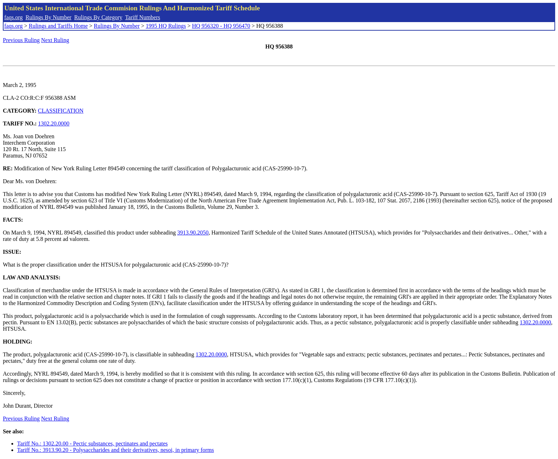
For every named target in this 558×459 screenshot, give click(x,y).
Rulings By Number (49, 17)
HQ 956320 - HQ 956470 (221, 26)
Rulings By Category (98, 17)
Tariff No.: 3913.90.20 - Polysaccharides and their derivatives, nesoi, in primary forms (115, 450)
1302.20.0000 (53, 123)
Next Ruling (55, 40)
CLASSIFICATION (61, 111)
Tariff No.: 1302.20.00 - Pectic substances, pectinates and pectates (92, 443)
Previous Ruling (21, 40)
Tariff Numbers (142, 17)
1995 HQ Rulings (166, 26)
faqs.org (13, 17)
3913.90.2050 (193, 233)
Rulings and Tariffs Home (58, 26)
